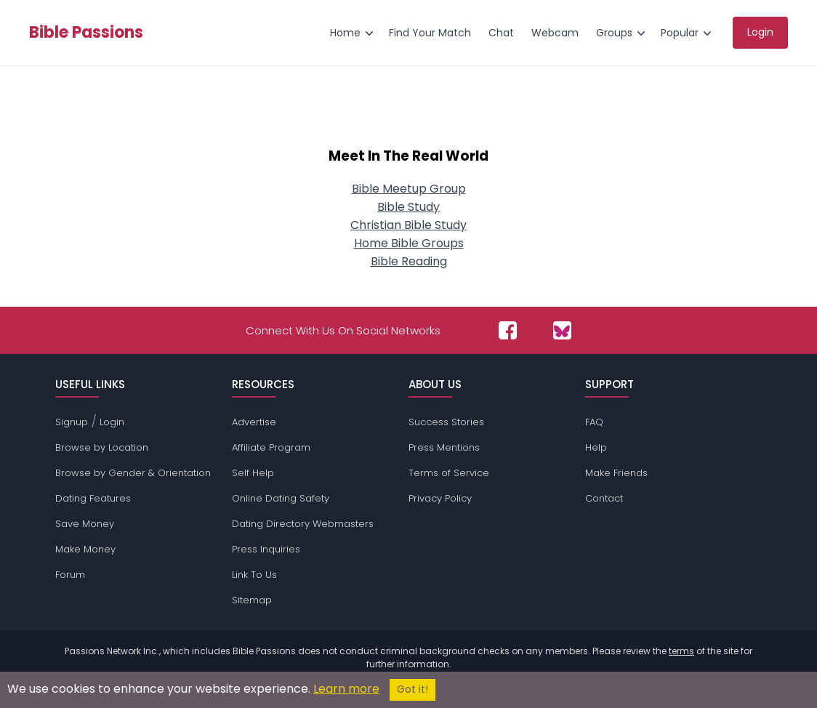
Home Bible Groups (409, 243)
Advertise (254, 422)
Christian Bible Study (408, 225)
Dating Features (93, 498)
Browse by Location (101, 447)
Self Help (253, 473)
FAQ (594, 422)
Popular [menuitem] (680, 32)
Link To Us (254, 575)
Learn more (346, 688)
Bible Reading (409, 261)
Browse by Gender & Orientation (133, 473)
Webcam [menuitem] (555, 32)
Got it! (412, 689)
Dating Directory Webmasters (303, 524)
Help (596, 447)
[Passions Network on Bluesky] (562, 330)
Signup (71, 422)
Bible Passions (86, 32)
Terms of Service (448, 473)
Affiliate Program (271, 447)
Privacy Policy (440, 498)
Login (112, 422)
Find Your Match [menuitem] (430, 32)
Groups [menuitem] (614, 32)
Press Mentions (444, 447)
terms (681, 651)
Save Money (84, 524)
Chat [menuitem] (501, 32)
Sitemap (252, 600)
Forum (70, 575)
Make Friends (616, 473)
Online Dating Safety (280, 498)
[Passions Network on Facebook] (508, 330)
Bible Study (408, 206)
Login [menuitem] (760, 32)
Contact (604, 498)
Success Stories (446, 422)
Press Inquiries (266, 549)
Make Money (85, 549)
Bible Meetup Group (409, 188)
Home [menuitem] (345, 32)
